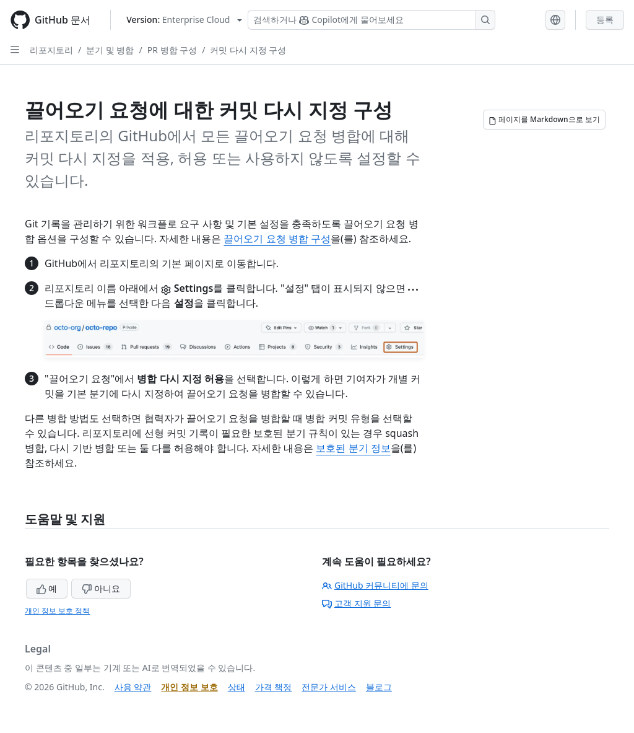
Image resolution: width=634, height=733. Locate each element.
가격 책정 (273, 687)
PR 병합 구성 (172, 50)
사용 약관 (133, 687)
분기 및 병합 (110, 50)
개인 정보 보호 (189, 687)
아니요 (101, 588)
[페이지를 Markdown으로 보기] (544, 119)
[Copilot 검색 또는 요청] (371, 20)
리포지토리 (51, 50)
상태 (236, 687)
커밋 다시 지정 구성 (248, 50)
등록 (605, 19)
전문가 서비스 (329, 687)
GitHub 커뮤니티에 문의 (375, 585)
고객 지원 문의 (356, 603)
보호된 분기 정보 (353, 448)
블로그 (379, 687)
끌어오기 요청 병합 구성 (277, 238)
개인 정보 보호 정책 (57, 610)
